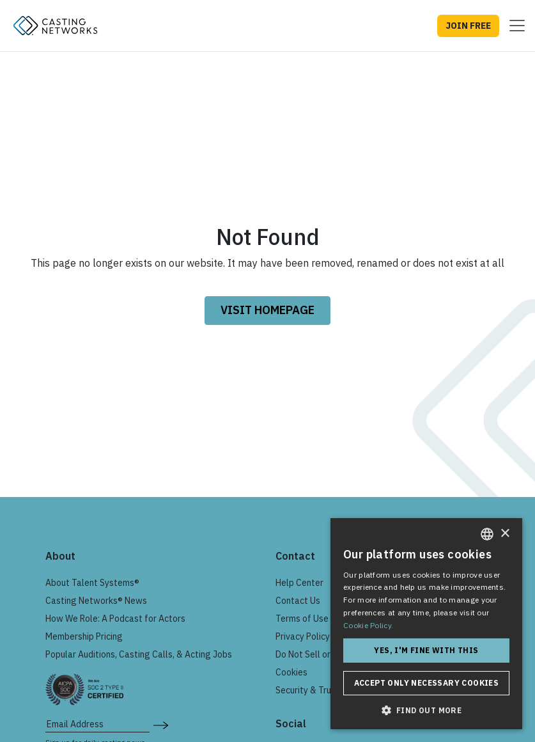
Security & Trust (307, 690)
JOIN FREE (468, 25)
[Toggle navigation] (513, 25)
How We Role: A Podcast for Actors (115, 618)
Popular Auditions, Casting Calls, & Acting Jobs (138, 654)
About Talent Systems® (92, 582)
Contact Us (297, 600)
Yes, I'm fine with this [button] (426, 650)
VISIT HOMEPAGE (267, 310)
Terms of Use (302, 618)
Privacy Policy (302, 636)
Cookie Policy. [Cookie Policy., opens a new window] (368, 625)
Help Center (299, 582)
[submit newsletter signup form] (161, 724)
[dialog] (426, 623)
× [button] (504, 534)
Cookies (291, 672)
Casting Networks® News (96, 600)
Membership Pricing (84, 636)
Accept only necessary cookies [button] (426, 683)
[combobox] (487, 534)
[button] (426, 710)
